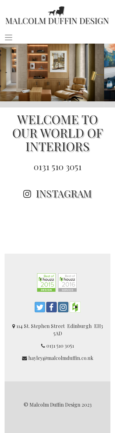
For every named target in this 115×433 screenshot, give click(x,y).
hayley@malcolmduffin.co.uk (57, 358)
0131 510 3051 (58, 166)
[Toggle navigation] (8, 37)
